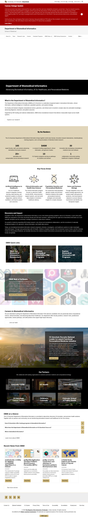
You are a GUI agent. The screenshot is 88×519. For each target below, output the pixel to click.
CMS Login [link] (44, 516)
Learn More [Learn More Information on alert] (8, 23)
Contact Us (6, 505)
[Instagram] (15, 499)
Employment (73, 505)
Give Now (81, 505)
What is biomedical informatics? (44, 432)
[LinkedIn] (19, 499)
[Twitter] (11, 499)
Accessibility (55, 505)
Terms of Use (46, 505)
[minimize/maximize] (81, 14)
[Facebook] (7, 499)
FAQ (46, 19)
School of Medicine (10, 31)
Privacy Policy (36, 505)
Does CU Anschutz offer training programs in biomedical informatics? (44, 423)
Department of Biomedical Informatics (20, 29)
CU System (27, 505)
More (80, 36)
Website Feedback (16, 505)
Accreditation (64, 505)
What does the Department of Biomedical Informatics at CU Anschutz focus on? (44, 427)
